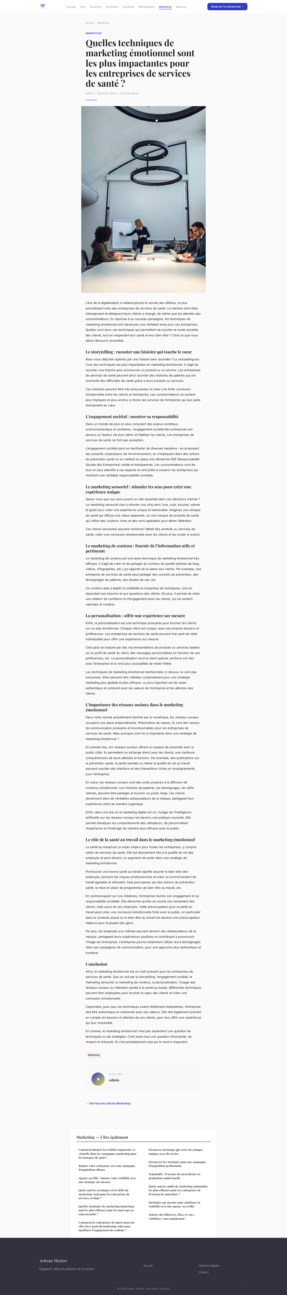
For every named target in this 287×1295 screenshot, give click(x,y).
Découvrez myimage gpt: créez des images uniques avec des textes (176, 1151)
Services (181, 6)
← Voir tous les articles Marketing (108, 1103)
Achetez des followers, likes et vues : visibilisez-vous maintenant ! (172, 1216)
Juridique (128, 6)
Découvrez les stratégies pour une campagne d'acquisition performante (177, 1164)
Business (95, 6)
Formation (112, 6)
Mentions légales (209, 1265)
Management (147, 6)
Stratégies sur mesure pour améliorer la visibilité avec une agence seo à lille (174, 1204)
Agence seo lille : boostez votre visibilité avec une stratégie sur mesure (107, 1180)
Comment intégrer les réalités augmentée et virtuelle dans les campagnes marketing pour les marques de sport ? (108, 1153)
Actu (83, 6)
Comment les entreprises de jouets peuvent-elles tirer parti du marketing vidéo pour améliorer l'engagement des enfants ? (107, 1226)
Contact (204, 1272)
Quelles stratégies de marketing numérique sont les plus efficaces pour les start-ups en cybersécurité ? (107, 1210)
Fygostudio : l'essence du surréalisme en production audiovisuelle (174, 1176)
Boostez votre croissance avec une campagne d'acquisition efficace (107, 1167)
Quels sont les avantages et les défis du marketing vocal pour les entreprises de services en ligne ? (104, 1194)
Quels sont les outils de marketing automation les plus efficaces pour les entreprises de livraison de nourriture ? (178, 1190)
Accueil (71, 6)
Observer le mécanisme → (227, 6)
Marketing (165, 6)
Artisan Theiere (53, 1260)
